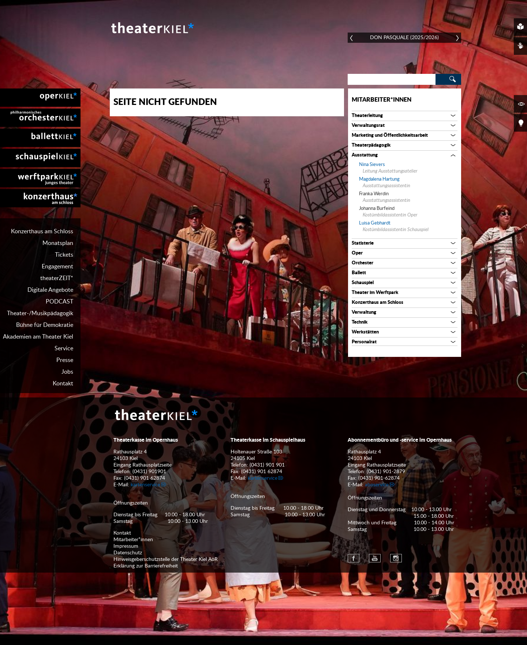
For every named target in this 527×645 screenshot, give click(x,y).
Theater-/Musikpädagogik (40, 313)
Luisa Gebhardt (374, 223)
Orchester (362, 263)
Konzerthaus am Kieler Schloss (40, 198)
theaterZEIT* (56, 278)
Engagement (57, 266)
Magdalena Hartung (379, 179)
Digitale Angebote (50, 290)
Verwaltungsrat (368, 125)
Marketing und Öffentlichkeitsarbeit (390, 135)
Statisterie (363, 243)
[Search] (392, 79)
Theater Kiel (152, 27)
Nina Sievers (372, 164)
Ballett (359, 273)
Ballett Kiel (40, 138)
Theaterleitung (367, 115)
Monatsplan (57, 243)
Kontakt (63, 383)
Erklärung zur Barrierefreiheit (145, 566)
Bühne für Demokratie (44, 325)
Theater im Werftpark (375, 292)
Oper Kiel (40, 97)
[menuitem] (40, 97)
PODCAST (59, 302)
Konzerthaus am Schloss (42, 231)
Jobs (67, 372)
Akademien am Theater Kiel (38, 337)
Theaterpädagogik (371, 145)
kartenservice (145, 484)
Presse (64, 360)
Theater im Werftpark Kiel (40, 178)
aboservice (377, 484)
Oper (357, 253)
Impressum (125, 546)
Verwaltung (364, 312)
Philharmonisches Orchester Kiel (40, 118)
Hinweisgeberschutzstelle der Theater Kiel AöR (165, 559)
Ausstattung (365, 155)
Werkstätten (365, 332)
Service (64, 348)
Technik (359, 322)
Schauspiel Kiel (40, 158)
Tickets (64, 255)
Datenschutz (127, 552)
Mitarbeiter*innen (381, 100)
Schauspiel (363, 282)
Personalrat (364, 342)
